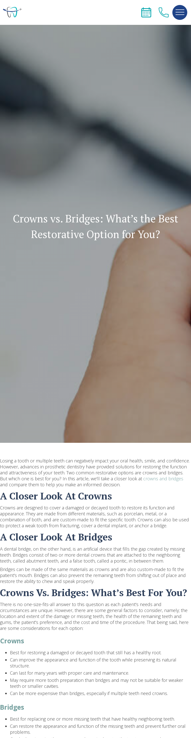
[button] (179, 12)
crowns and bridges (163, 479)
